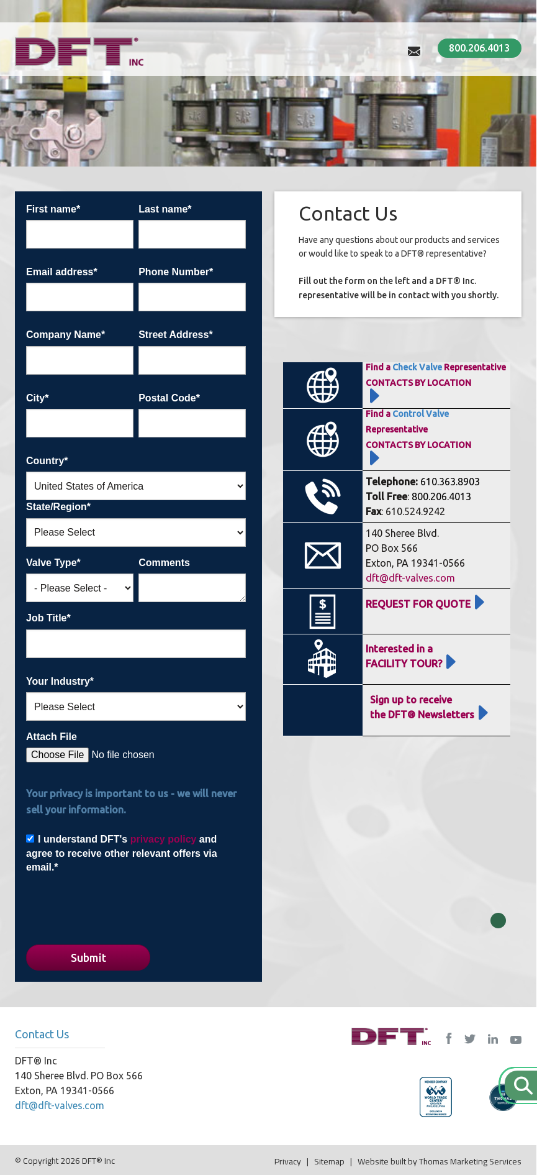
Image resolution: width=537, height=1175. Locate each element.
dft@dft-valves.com (410, 577)
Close (498, 920)
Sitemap (329, 1161)
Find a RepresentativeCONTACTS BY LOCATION (418, 429)
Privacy (287, 1161)
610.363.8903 (450, 481)
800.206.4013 (479, 47)
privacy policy (163, 839)
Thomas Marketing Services (470, 1161)
